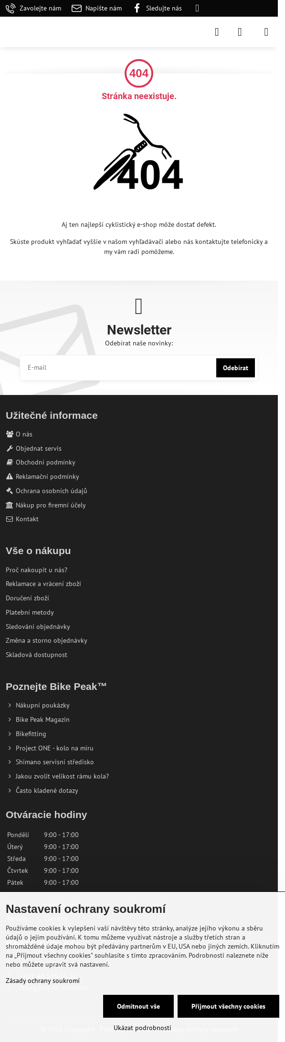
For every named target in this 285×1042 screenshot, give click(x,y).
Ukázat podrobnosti (142, 1027)
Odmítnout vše (138, 1006)
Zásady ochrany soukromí (43, 980)
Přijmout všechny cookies (228, 1006)
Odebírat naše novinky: (139, 343)
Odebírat (235, 368)
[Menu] (266, 31)
